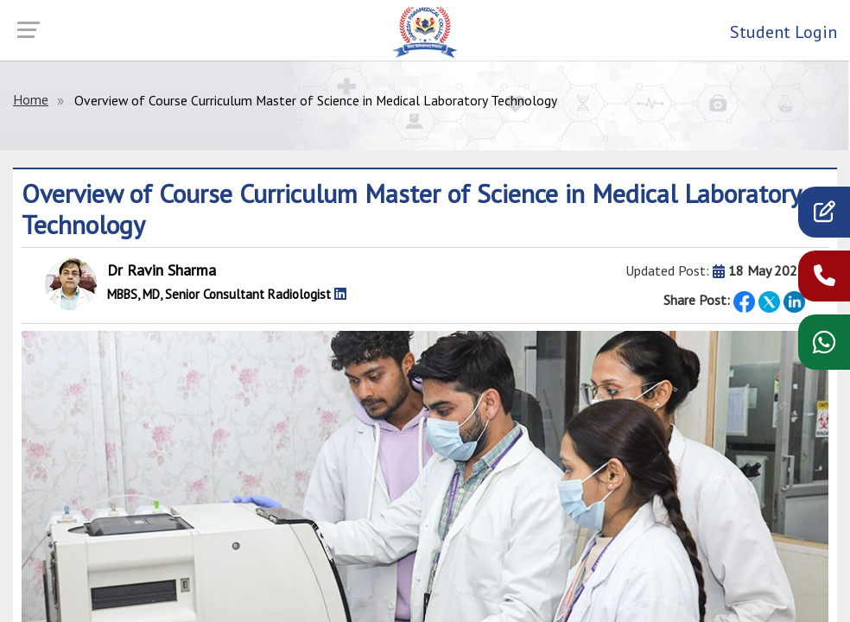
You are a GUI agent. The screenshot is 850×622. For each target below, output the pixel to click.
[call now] (824, 279)
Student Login (783, 32)
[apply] (824, 215)
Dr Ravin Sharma (161, 270)
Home (30, 99)
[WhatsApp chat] (824, 347)
